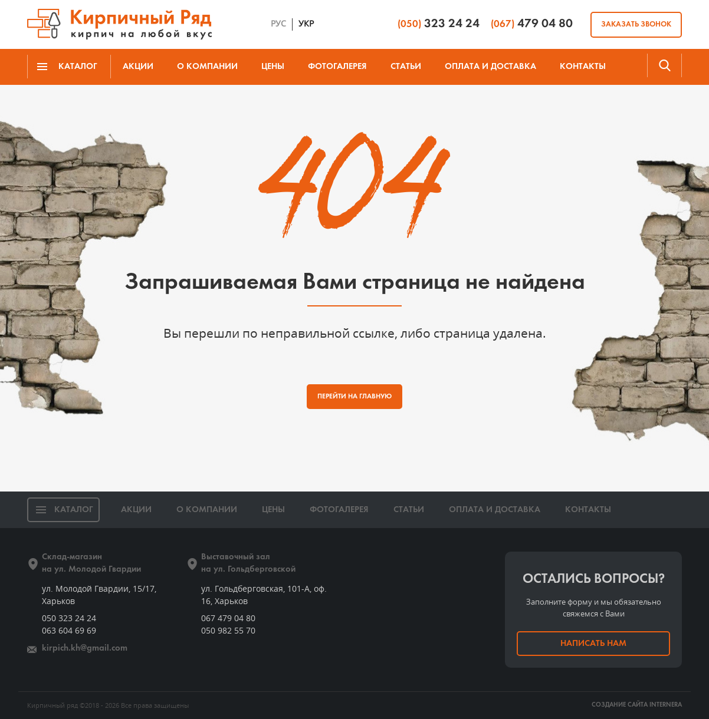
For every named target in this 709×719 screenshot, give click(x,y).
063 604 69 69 (69, 630)
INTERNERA (665, 705)
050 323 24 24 (69, 618)
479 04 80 (532, 24)
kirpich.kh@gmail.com (84, 649)
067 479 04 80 (228, 618)
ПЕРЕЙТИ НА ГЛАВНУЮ (354, 396)
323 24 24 (439, 24)
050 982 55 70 (228, 630)
